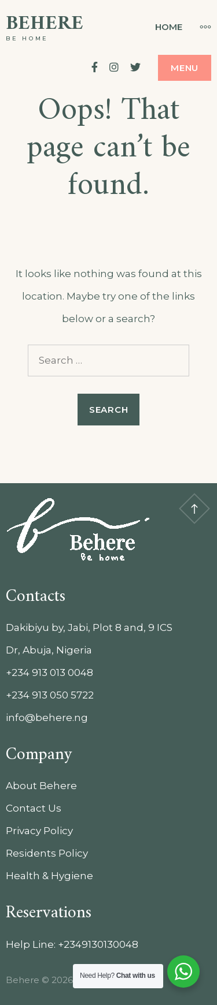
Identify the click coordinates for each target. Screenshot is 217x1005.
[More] (199, 26)
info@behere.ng (47, 717)
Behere (44, 24)
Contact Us (33, 808)
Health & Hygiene (49, 875)
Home (168, 26)
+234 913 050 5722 (50, 695)
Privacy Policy (39, 830)
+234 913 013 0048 (49, 672)
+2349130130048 (98, 944)
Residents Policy (47, 853)
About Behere (41, 785)
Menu (184, 67)
